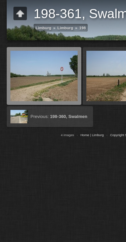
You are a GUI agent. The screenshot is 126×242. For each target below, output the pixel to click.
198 (82, 28)
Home (84, 135)
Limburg (43, 28)
